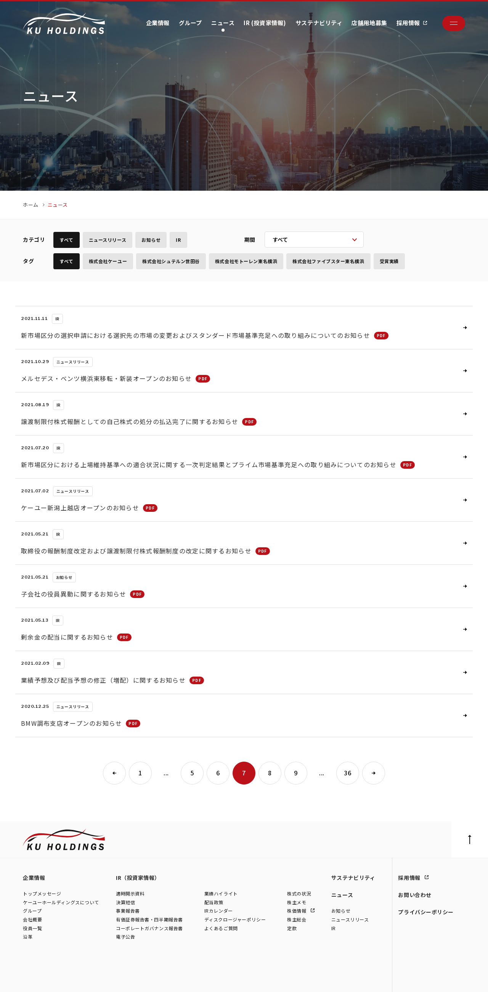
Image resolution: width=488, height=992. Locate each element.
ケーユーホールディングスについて (61, 902)
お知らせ (151, 239)
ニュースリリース (107, 239)
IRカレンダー (218, 911)
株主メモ (296, 902)
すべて (66, 239)
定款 (292, 928)
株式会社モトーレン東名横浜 (246, 261)
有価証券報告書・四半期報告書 (149, 919)
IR (178, 239)
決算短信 (125, 902)
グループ (190, 23)
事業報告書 (128, 911)
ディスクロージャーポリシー (235, 919)
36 (347, 772)
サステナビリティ (318, 23)
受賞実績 (389, 261)
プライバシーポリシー (426, 912)
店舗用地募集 (369, 23)
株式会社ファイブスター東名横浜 (328, 261)
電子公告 (125, 937)
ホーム (31, 204)
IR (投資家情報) (265, 23)
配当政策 (213, 902)
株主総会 (296, 919)
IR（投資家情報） (138, 877)
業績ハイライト (221, 894)
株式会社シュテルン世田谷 (171, 261)
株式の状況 (299, 894)
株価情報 (297, 911)
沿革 (27, 937)
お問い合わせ (414, 895)
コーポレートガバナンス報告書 (149, 928)
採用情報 (408, 23)
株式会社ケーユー (108, 261)
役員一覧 (32, 928)
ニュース (222, 23)
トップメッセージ (42, 894)
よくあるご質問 (221, 928)
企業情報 (158, 23)
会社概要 (32, 919)
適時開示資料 (130, 894)
